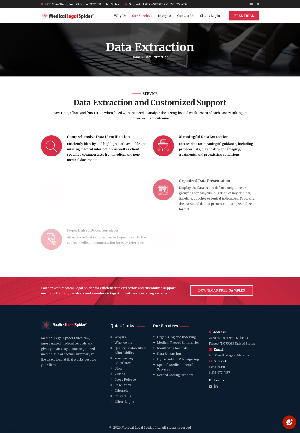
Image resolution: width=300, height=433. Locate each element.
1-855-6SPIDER (219, 367)
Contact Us (185, 16)
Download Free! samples (221, 290)
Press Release (125, 379)
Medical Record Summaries (178, 342)
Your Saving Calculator (124, 360)
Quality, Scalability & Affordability (130, 350)
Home (136, 57)
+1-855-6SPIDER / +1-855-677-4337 (164, 4)
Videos (120, 374)
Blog (118, 368)
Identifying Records (172, 348)
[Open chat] (289, 422)
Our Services (142, 16)
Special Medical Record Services (175, 367)
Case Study (123, 385)
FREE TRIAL (244, 16)
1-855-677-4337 (219, 373)
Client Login (210, 16)
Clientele (122, 390)
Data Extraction (169, 354)
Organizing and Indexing (176, 337)
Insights (165, 16)
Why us (120, 337)
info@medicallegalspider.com (229, 355)
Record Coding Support (175, 375)
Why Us (120, 16)
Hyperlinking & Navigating (178, 359)
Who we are (124, 342)
